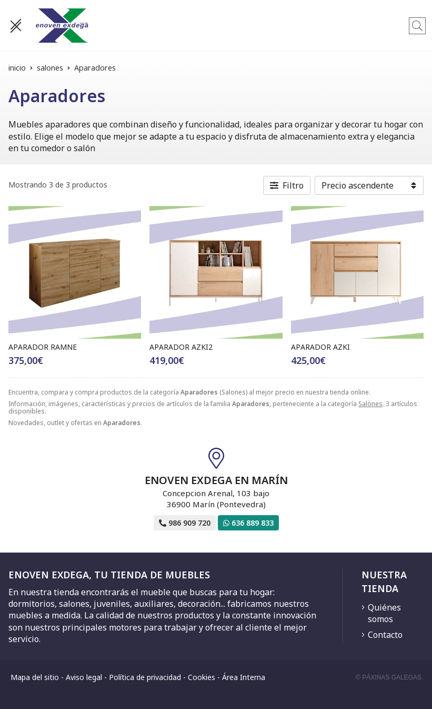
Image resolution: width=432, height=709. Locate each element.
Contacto (385, 635)
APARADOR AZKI (320, 347)
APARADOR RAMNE (42, 347)
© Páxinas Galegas (388, 677)
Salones (370, 403)
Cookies (201, 677)
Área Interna (243, 677)
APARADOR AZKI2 (181, 347)
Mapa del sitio (35, 677)
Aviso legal (84, 677)
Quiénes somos (384, 613)
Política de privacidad (145, 677)
